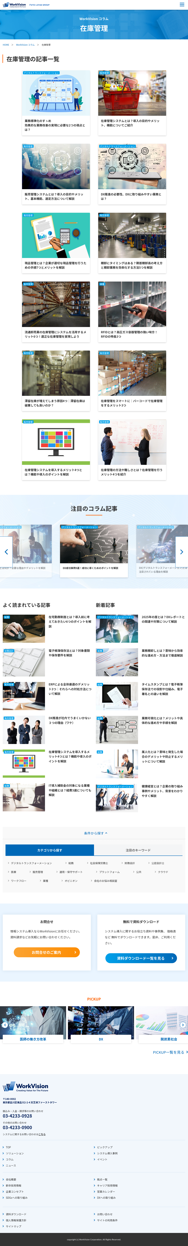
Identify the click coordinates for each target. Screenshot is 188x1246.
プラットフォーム (109, 872)
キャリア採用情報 (107, 1185)
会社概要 (11, 1179)
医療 (13, 872)
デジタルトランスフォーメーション (31, 863)
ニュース (11, 1165)
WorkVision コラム (25, 44)
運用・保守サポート (71, 872)
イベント (102, 1159)
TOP (8, 1147)
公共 (138, 872)
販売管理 (38, 872)
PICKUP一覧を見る (168, 1052)
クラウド (163, 872)
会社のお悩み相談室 (105, 881)
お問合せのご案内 (46, 952)
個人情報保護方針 (16, 1220)
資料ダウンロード (16, 1214)
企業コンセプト (15, 1191)
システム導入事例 (107, 1153)
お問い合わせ (105, 1214)
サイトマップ (13, 1226)
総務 (71, 863)
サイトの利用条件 (107, 1220)
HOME (6, 44)
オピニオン (71, 881)
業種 (45, 881)
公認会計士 (157, 863)
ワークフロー (18, 881)
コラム (10, 1159)
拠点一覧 (102, 1179)
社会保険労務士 (99, 863)
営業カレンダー (106, 1191)
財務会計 (130, 863)
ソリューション (15, 1153)
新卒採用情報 (13, 1185)
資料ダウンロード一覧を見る (140, 958)
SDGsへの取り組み (17, 1197)
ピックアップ (105, 1147)
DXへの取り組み (106, 1197)
